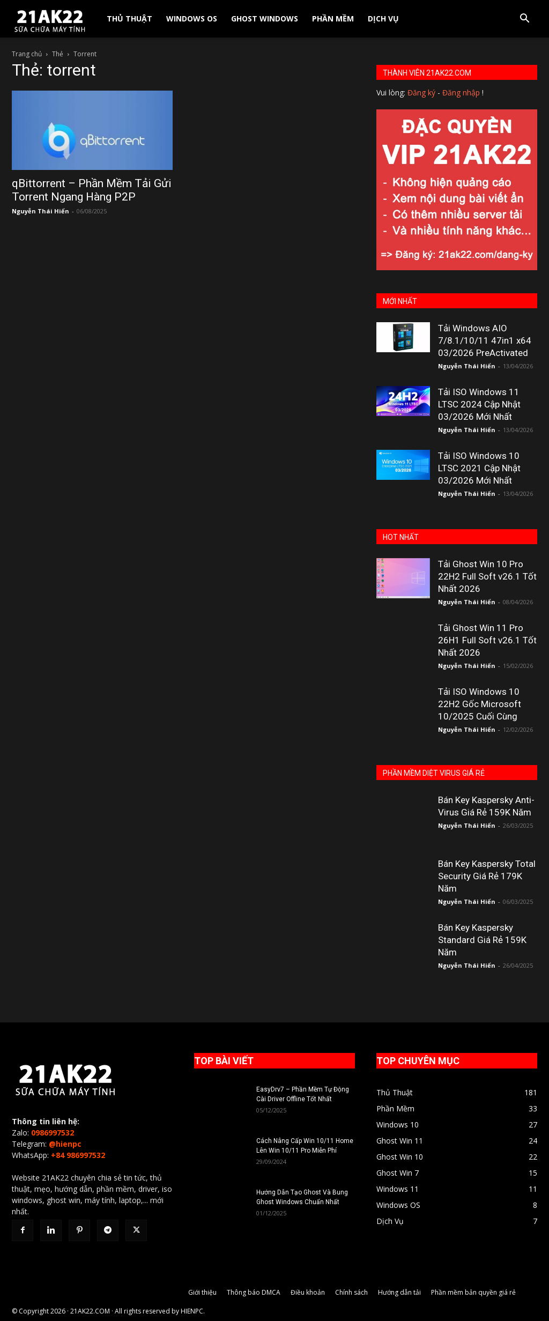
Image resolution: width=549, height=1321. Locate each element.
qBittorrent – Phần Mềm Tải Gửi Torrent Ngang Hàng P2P (92, 190)
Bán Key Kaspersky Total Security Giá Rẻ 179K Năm (487, 876)
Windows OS (191, 18)
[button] (524, 19)
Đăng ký (421, 92)
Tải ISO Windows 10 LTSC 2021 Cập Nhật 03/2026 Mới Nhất (479, 468)
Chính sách (351, 1292)
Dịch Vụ (383, 18)
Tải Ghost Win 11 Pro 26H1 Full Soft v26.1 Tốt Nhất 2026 (487, 640)
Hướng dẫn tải (399, 1292)
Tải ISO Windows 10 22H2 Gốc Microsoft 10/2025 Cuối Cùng (479, 704)
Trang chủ (27, 53)
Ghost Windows (264, 18)
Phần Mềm (333, 18)
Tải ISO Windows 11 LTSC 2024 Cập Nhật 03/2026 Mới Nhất (479, 404)
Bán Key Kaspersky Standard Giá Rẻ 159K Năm (482, 940)
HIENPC (192, 1311)
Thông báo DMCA (253, 1292)
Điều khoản (308, 1292)
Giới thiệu (202, 1292)
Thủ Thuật (129, 18)
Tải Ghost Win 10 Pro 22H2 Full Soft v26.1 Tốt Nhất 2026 (487, 576)
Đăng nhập (461, 92)
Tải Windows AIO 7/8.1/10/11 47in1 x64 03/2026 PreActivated (484, 340)
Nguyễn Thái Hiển (40, 211)
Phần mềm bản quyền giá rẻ (473, 1292)
